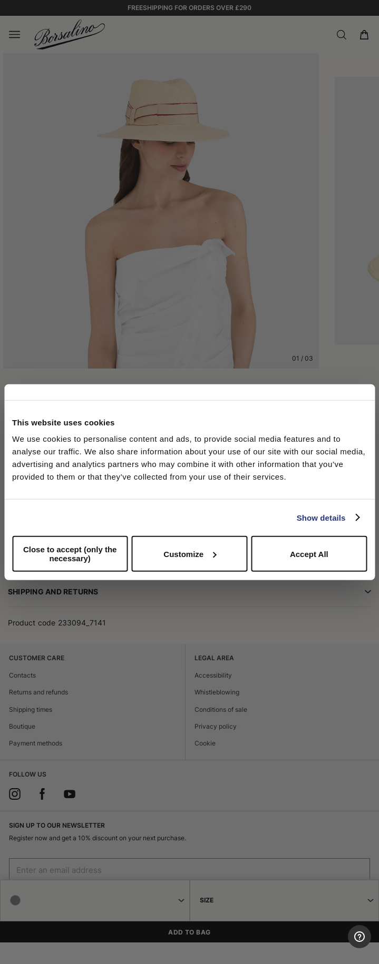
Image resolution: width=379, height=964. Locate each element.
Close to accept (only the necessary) (70, 554)
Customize (189, 553)
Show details (321, 517)
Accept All (309, 553)
